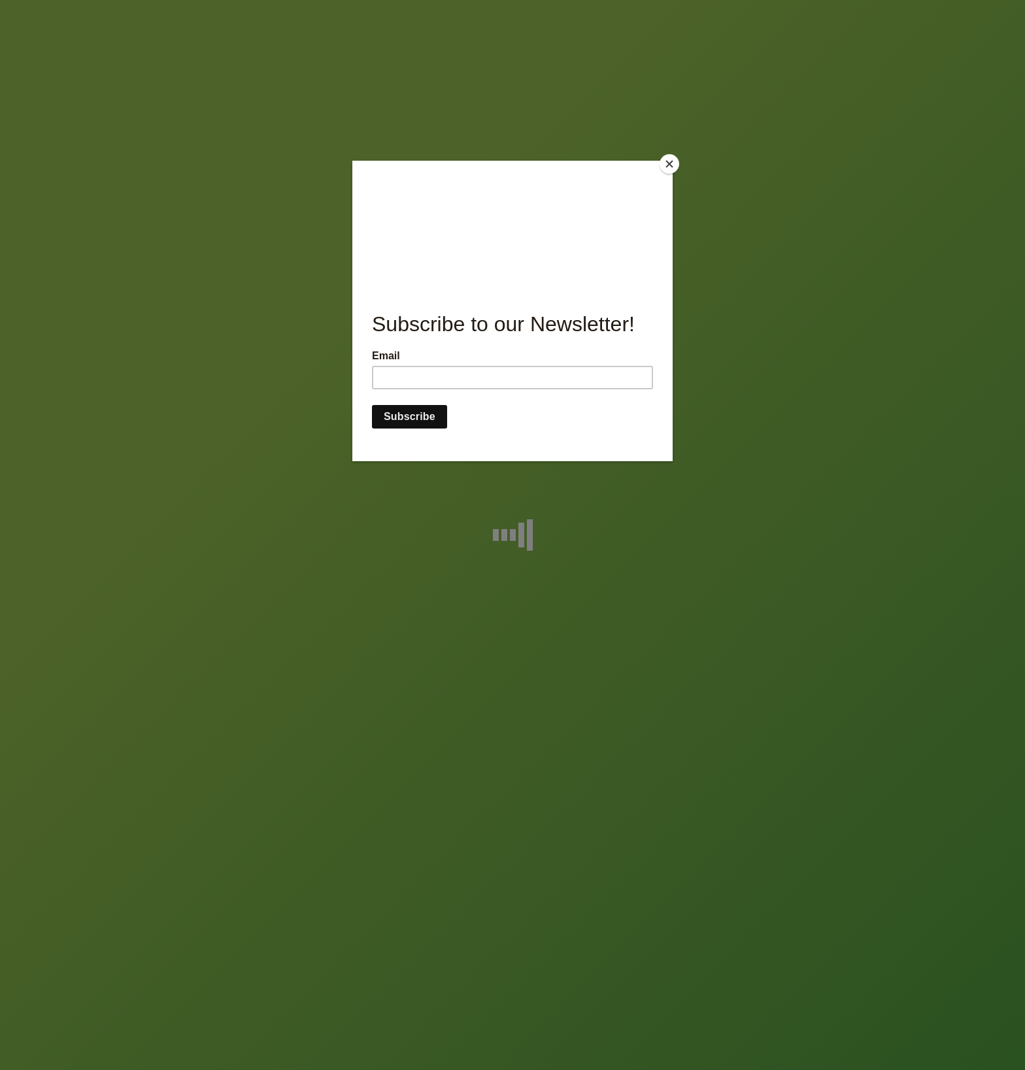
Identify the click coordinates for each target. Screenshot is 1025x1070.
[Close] (669, 164)
